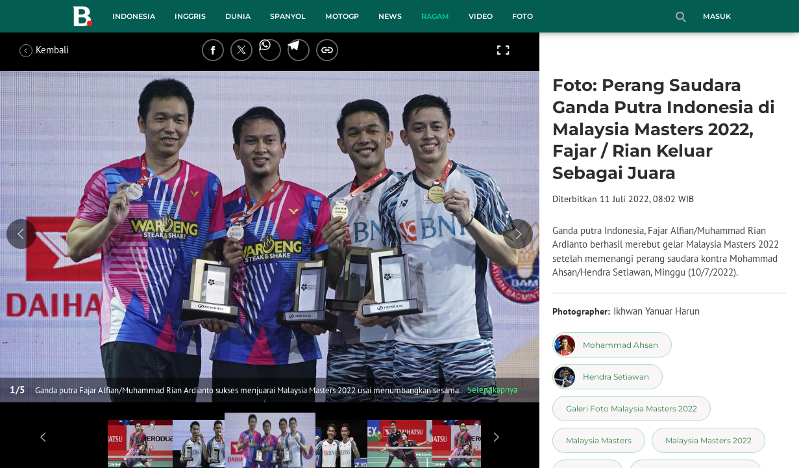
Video (481, 16)
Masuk (717, 16)
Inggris (190, 16)
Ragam (435, 16)
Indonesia (133, 16)
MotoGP (342, 16)
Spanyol (288, 16)
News (390, 16)
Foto (522, 16)
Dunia (238, 16)
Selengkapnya (492, 389)
